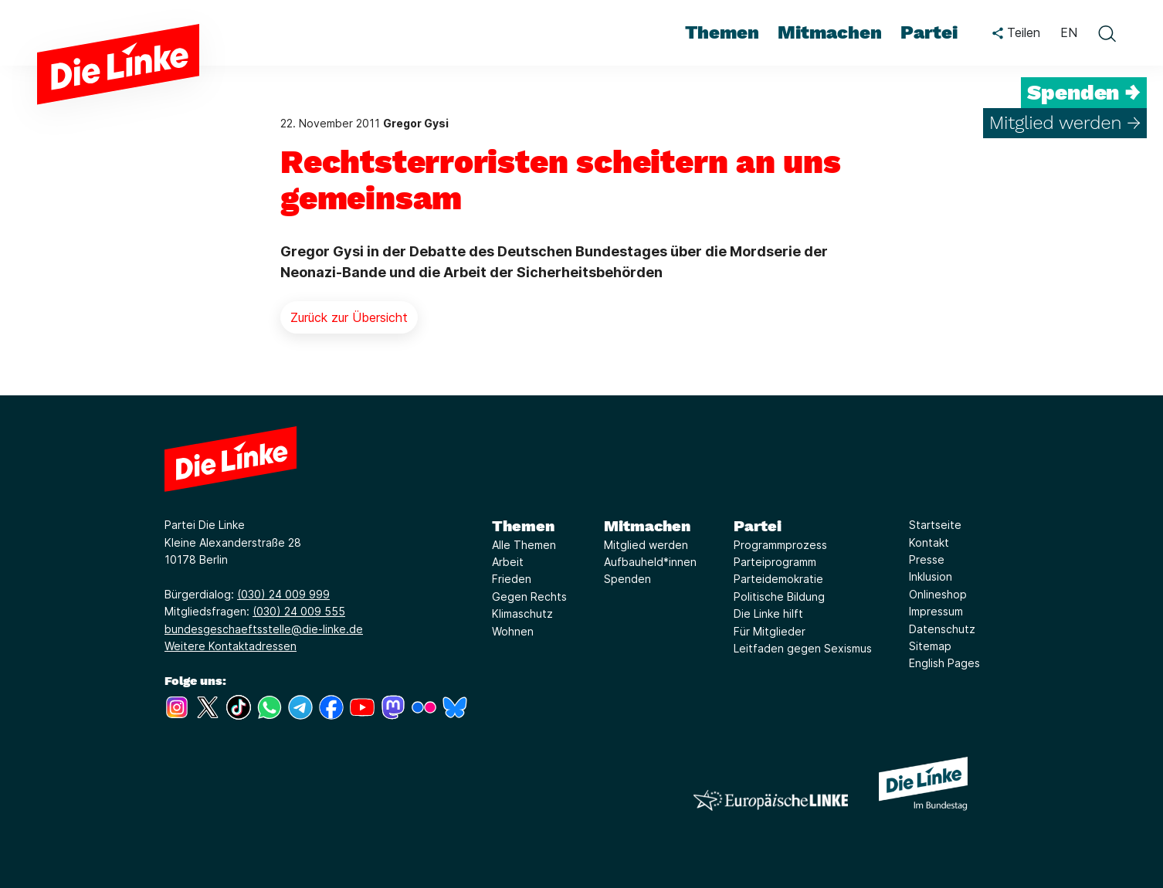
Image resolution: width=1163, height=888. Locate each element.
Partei (758, 526)
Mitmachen (647, 526)
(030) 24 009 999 (283, 594)
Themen (523, 526)
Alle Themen (524, 544)
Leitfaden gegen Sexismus (803, 648)
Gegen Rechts (529, 596)
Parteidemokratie (778, 578)
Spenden (627, 578)
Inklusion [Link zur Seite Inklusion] (930, 576)
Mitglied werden (646, 544)
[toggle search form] (1106, 33)
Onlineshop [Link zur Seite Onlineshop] (938, 594)
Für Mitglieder (769, 631)
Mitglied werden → (1065, 123)
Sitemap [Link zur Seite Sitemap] (930, 645)
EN (1068, 32)
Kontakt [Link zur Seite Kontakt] (929, 542)
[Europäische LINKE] (770, 800)
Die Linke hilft (768, 613)
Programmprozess (780, 544)
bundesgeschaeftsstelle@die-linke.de (263, 628)
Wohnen (513, 631)
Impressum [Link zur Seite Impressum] (936, 611)
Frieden (511, 578)
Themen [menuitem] (722, 32)
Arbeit (508, 561)
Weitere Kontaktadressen (230, 645)
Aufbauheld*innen (650, 561)
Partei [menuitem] (929, 32)
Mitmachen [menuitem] (830, 32)
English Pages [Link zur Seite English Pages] (944, 662)
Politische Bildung (779, 596)
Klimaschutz (522, 613)
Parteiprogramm (775, 561)
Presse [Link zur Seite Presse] (926, 559)
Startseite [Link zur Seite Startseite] (935, 524)
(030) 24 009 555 (299, 611)
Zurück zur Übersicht (349, 317)
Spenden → (1084, 92)
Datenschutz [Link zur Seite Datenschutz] (942, 628)
